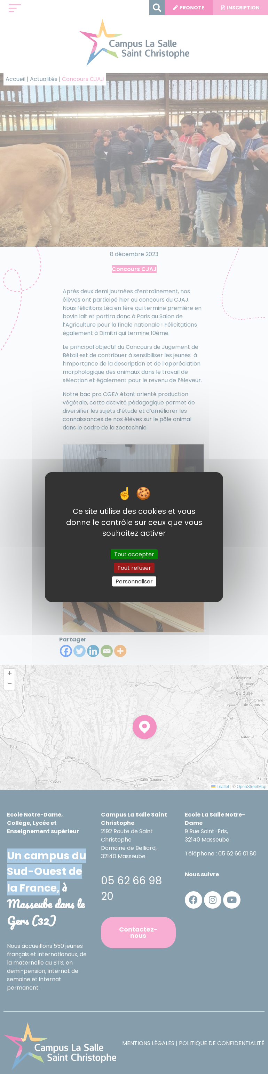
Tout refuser (134, 568)
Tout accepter (134, 554)
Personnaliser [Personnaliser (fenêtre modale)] (134, 581)
